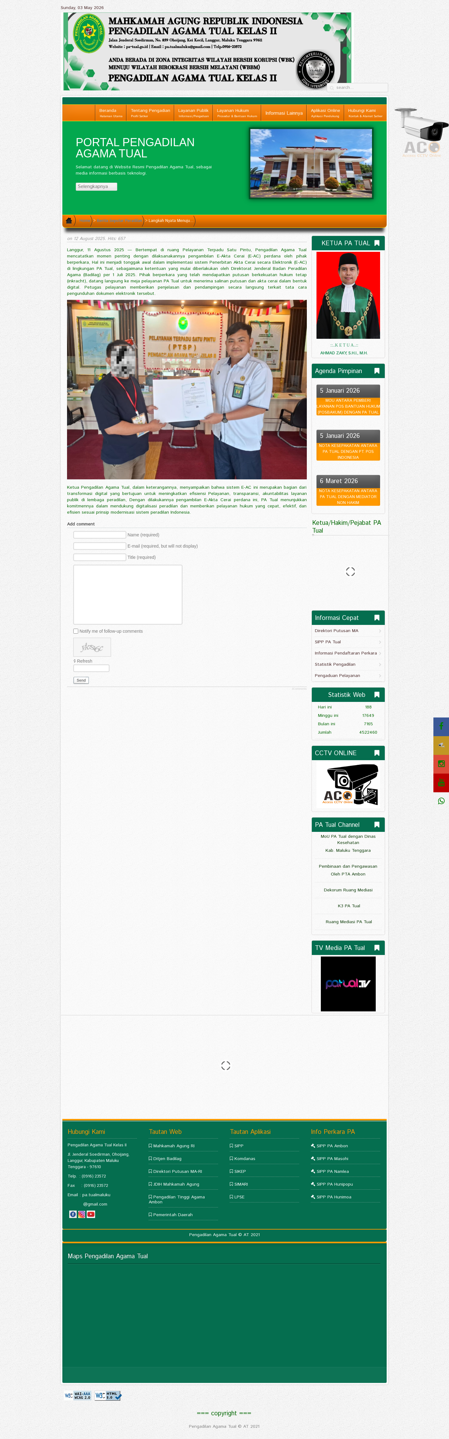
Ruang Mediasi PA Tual (348, 922)
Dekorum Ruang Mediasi (348, 890)
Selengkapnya (96, 186)
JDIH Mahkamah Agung (176, 1184)
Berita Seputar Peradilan (119, 221)
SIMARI (241, 1184)
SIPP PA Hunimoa (334, 1197)
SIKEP (240, 1171)
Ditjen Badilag (167, 1159)
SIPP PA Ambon (332, 1146)
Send (81, 680)
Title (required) (142, 557)
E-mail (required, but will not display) (163, 546)
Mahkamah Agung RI (174, 1146)
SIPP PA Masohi (332, 1159)
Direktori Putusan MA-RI (177, 1171)
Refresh (84, 661)
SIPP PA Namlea (333, 1171)
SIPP (239, 1146)
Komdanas (244, 1159)
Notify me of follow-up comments (111, 630)
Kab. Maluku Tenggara (348, 850)
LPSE (239, 1197)
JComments (299, 688)
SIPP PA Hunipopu (335, 1184)
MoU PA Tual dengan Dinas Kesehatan (348, 839)
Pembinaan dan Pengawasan (348, 866)
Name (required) (143, 534)
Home (85, 221)
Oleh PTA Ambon (348, 874)
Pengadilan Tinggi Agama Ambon (177, 1199)
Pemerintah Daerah (173, 1215)
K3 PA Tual (348, 906)
